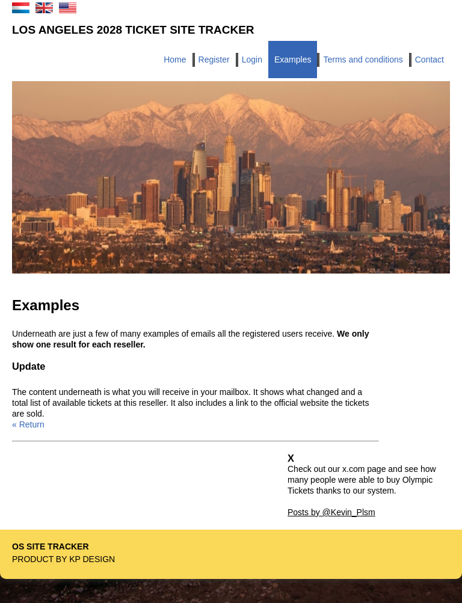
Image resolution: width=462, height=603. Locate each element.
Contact (429, 59)
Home (175, 59)
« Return (28, 424)
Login (252, 59)
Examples (292, 59)
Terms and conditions (362, 59)
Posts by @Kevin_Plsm (331, 512)
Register (214, 59)
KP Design (92, 559)
